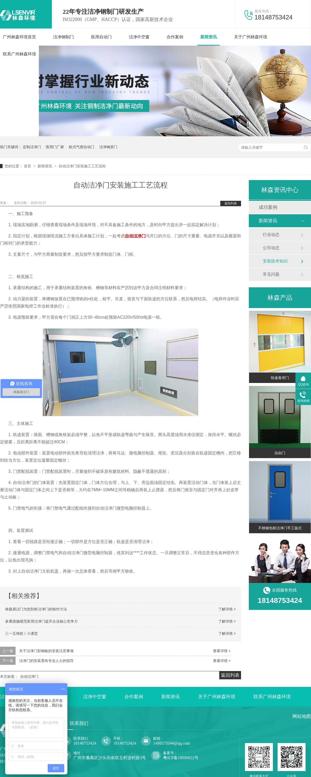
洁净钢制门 (63, 37)
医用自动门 (101, 37)
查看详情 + (222, 651)
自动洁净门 (135, 236)
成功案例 (268, 207)
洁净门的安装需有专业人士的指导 (46, 661)
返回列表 (230, 203)
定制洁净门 (32, 147)
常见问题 (271, 274)
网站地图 (301, 716)
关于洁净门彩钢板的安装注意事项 (46, 651)
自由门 (279, 453)
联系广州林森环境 (19, 54)
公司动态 (271, 248)
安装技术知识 (275, 261)
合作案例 (175, 37)
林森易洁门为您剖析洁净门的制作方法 (36, 609)
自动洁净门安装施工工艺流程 (82, 166)
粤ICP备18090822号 (181, 757)
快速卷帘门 (280, 378)
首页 (28, 166)
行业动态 (271, 234)
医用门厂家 (55, 147)
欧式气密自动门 (81, 147)
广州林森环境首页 (19, 37)
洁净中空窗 (139, 37)
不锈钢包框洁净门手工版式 (280, 528)
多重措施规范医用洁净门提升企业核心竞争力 (41, 621)
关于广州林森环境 (250, 37)
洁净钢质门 (108, 147)
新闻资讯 (208, 37)
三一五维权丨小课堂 (21, 633)
